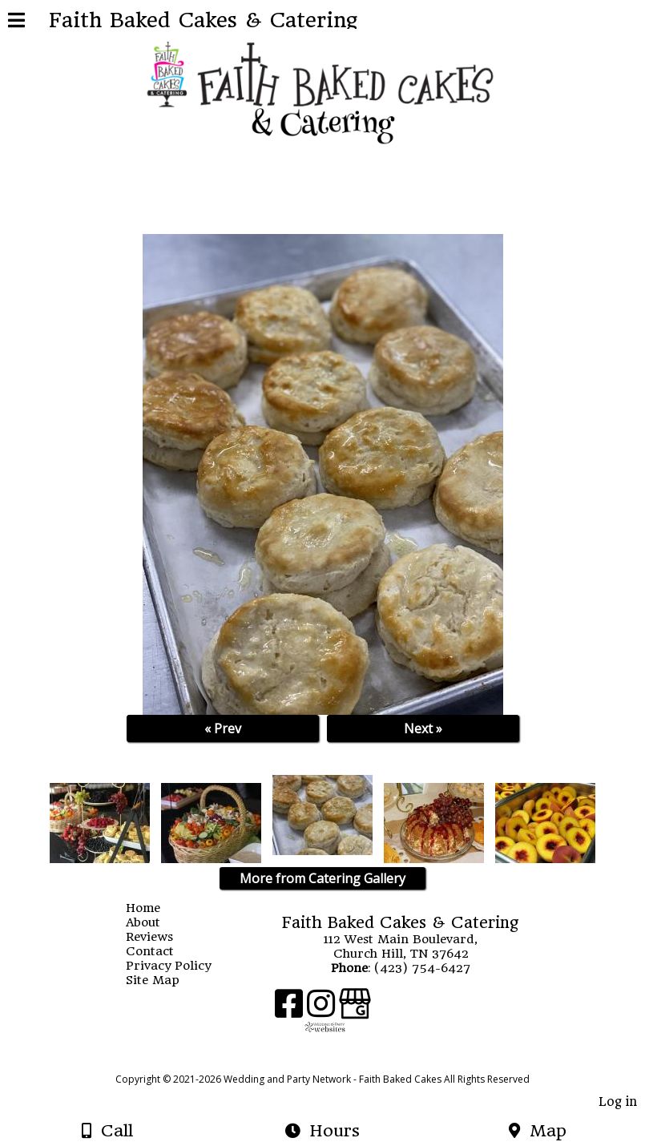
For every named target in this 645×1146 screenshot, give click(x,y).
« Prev (222, 728)
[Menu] (16, 22)
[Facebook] (291, 1009)
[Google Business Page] (355, 1009)
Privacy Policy (180, 965)
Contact (162, 951)
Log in (618, 1102)
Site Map (164, 980)
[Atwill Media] (336, 1061)
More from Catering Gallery (322, 878)
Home (155, 908)
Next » (423, 728)
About (155, 922)
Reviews (161, 937)
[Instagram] (323, 1009)
